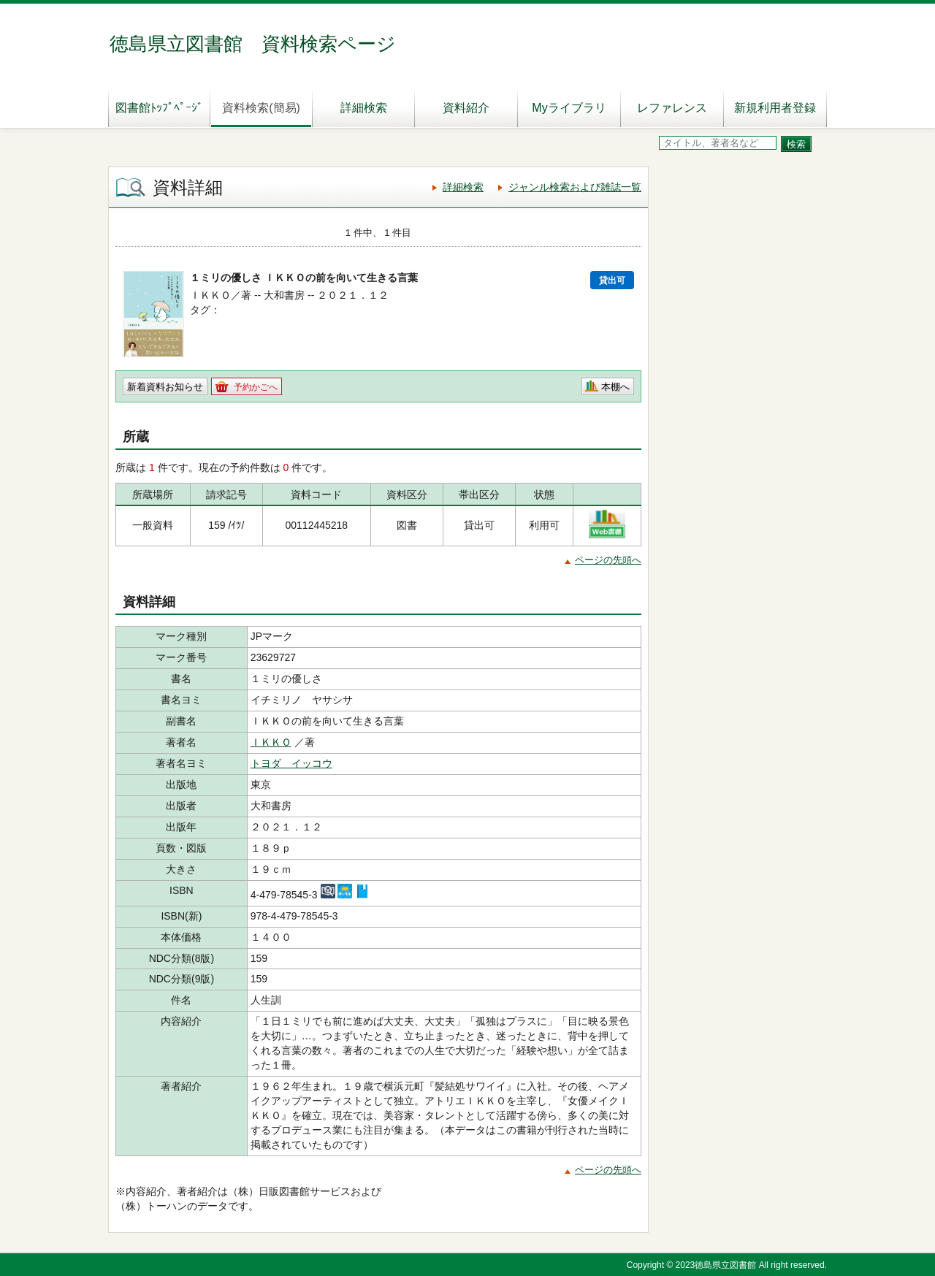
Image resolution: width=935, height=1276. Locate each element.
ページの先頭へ (608, 559)
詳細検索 (363, 108)
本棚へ (615, 386)
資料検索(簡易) (261, 108)
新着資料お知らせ (165, 386)
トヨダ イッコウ (291, 763)
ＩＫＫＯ (271, 742)
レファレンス (672, 108)
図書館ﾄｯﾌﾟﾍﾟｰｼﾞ (159, 108)
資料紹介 (466, 108)
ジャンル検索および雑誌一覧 (574, 187)
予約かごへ (256, 387)
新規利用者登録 (775, 108)
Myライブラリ (569, 108)
